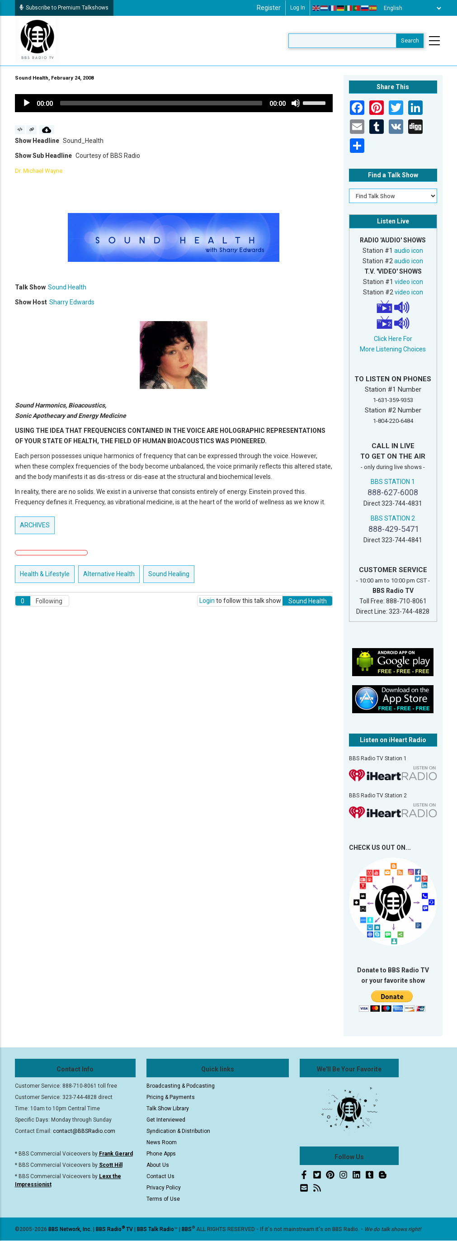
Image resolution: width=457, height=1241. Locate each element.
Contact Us (160, 1176)
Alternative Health (109, 574)
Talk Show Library (167, 1108)
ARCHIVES (35, 525)
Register (269, 7)
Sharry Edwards (71, 302)
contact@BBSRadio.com (84, 1131)
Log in (297, 8)
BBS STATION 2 (393, 518)
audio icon (408, 250)
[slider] (161, 103)
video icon (409, 281)
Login (207, 600)
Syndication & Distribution (178, 1131)
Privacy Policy (163, 1187)
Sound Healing (168, 574)
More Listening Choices (393, 349)
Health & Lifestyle (45, 574)
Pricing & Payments (170, 1097)
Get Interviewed (165, 1120)
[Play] (26, 103)
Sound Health (67, 287)
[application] (174, 103)
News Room (161, 1142)
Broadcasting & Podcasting (180, 1086)
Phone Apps (161, 1154)
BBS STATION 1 (393, 481)
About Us (157, 1165)
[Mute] (295, 103)
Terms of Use (163, 1199)
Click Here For (393, 338)
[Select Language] (410, 8)
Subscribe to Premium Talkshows (63, 8)
